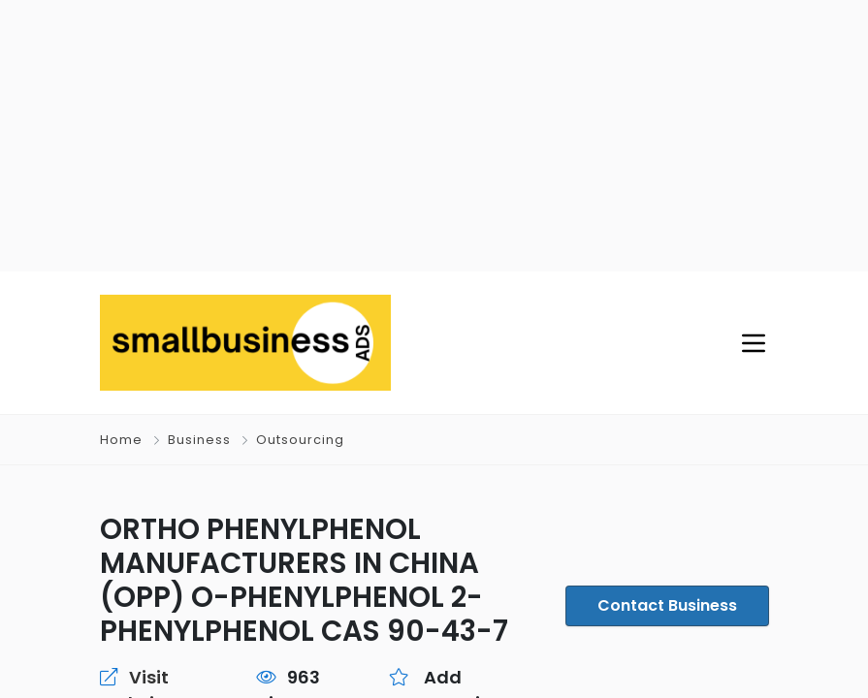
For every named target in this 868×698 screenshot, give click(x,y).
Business (199, 439)
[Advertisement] (434, 135)
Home (121, 439)
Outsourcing (300, 439)
